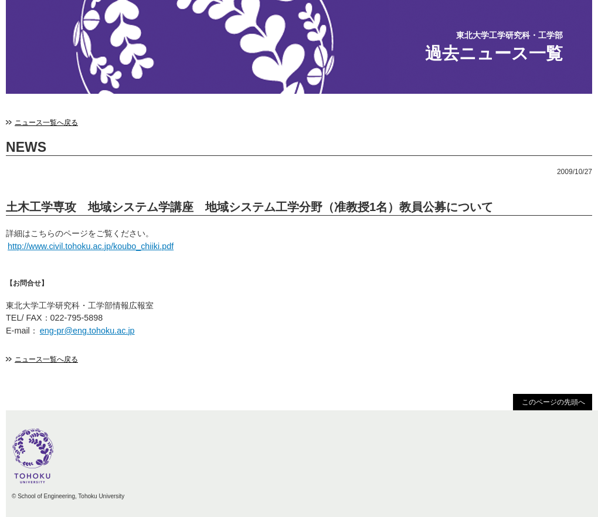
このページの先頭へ (553, 402)
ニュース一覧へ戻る (46, 122)
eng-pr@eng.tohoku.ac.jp (87, 330)
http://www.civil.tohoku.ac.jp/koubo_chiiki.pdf (91, 246)
